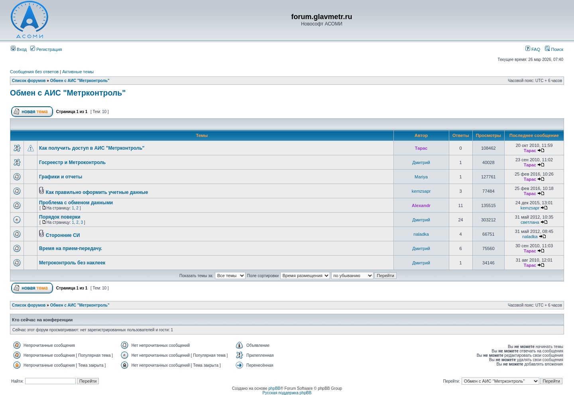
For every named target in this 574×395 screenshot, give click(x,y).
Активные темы (78, 71)
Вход (19, 49)
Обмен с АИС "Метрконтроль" (80, 80)
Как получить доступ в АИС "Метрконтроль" (92, 148)
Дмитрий (421, 162)
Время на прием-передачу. (70, 248)
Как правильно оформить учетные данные (97, 192)
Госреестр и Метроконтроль (72, 162)
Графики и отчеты (60, 177)
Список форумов (29, 80)
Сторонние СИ (63, 235)
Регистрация (46, 49)
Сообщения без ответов (34, 71)
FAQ (532, 49)
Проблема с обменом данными (76, 202)
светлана (530, 222)
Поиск (554, 49)
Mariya (421, 176)
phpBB (274, 388)
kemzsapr (421, 191)
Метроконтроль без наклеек (72, 263)
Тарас (421, 148)
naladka (421, 234)
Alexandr (421, 205)
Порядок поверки (60, 217)
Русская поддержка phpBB (286, 393)
